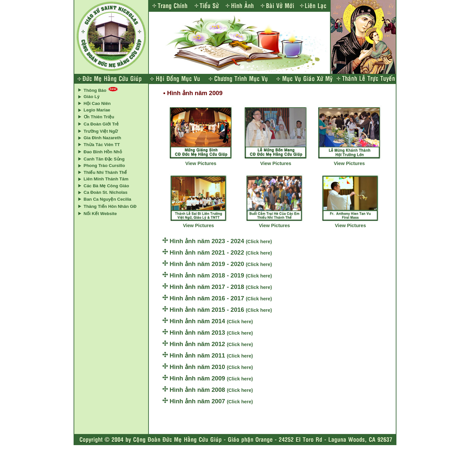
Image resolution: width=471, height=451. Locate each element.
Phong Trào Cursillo (104, 165)
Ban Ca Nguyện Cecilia (107, 199)
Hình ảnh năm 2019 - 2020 (208, 263)
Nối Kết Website (100, 213)
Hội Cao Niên (97, 103)
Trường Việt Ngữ (101, 131)
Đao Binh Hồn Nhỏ (103, 151)
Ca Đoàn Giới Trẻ (101, 124)
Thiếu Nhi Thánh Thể (105, 172)
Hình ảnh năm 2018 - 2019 (208, 275)
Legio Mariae (97, 110)
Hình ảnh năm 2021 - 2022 (208, 252)
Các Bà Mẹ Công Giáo (106, 185)
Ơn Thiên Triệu (99, 116)
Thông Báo (95, 90)
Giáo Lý (92, 96)
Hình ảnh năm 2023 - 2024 (208, 241)
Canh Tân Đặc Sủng (104, 159)
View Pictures (200, 163)
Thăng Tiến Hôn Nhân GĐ (110, 206)
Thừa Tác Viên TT (102, 144)
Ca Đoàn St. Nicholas (106, 192)
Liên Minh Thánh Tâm (106, 178)
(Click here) (259, 241)
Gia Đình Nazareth (102, 137)
